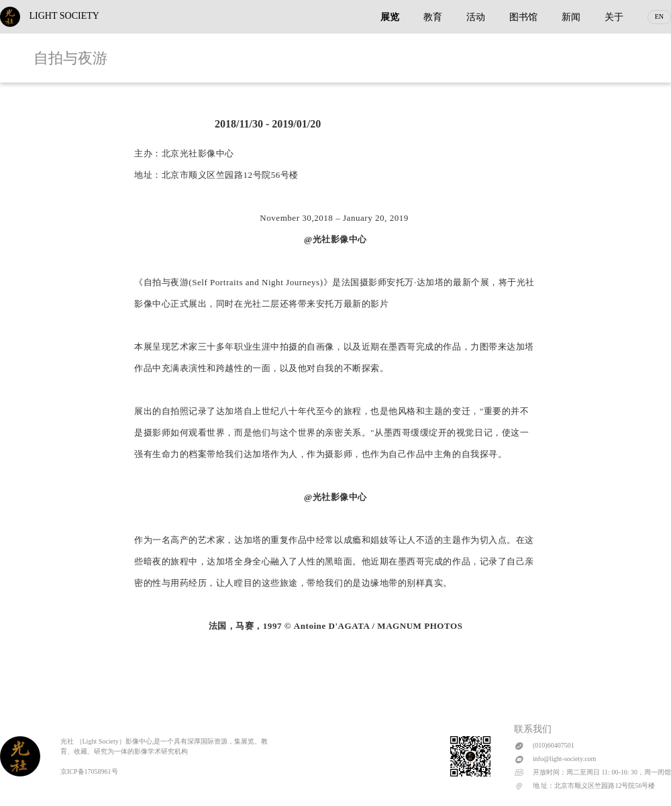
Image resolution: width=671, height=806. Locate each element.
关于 (614, 17)
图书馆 (523, 17)
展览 (389, 17)
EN (659, 16)
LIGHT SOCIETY (49, 16)
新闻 (571, 17)
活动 (475, 17)
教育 (432, 17)
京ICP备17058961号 (89, 771)
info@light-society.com (564, 758)
